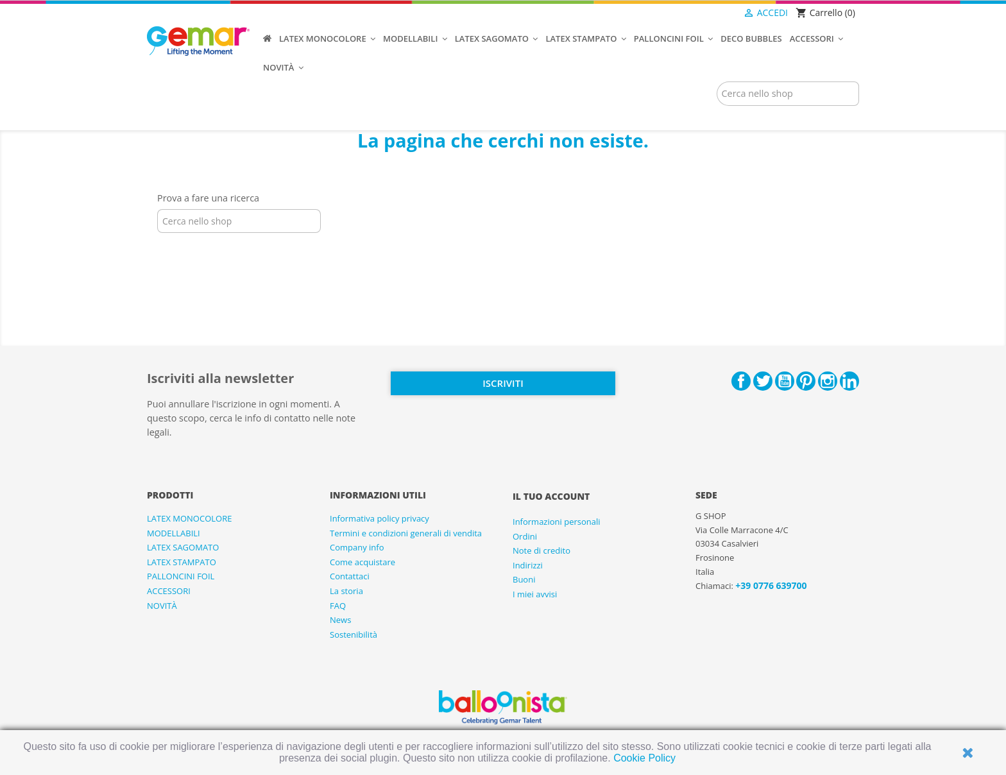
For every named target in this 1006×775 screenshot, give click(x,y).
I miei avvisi (535, 594)
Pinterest (805, 381)
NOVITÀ (162, 605)
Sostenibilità (353, 634)
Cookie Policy (644, 758)
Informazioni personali (557, 521)
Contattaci (350, 576)
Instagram (827, 381)
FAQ (338, 605)
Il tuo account (551, 496)
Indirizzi (528, 565)
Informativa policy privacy (379, 518)
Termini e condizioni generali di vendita (406, 533)
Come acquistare (362, 562)
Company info (357, 547)
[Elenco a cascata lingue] (717, 13)
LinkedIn (849, 381)
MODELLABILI (173, 533)
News (340, 620)
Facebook (741, 381)
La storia (346, 591)
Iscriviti (502, 383)
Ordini (525, 536)
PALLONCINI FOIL (180, 576)
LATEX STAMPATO (181, 562)
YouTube (784, 381)
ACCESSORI (169, 591)
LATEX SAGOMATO (183, 547)
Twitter (762, 381)
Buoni (524, 579)
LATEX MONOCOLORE (189, 518)
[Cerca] (788, 93)
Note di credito (541, 550)
